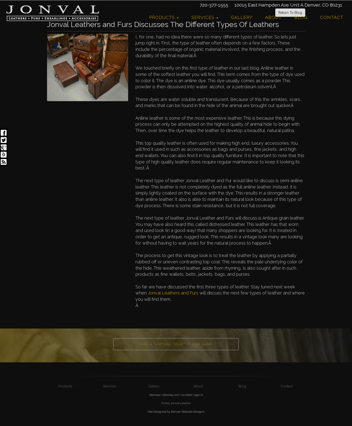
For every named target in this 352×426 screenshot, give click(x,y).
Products (164, 17)
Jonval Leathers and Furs (174, 292)
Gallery (241, 17)
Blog (300, 17)
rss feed (186, 395)
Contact (331, 17)
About (273, 17)
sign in (198, 395)
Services (204, 17)
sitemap (154, 395)
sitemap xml (170, 395)
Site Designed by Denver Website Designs (176, 411)
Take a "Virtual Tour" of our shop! (176, 352)
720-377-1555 (214, 5)
